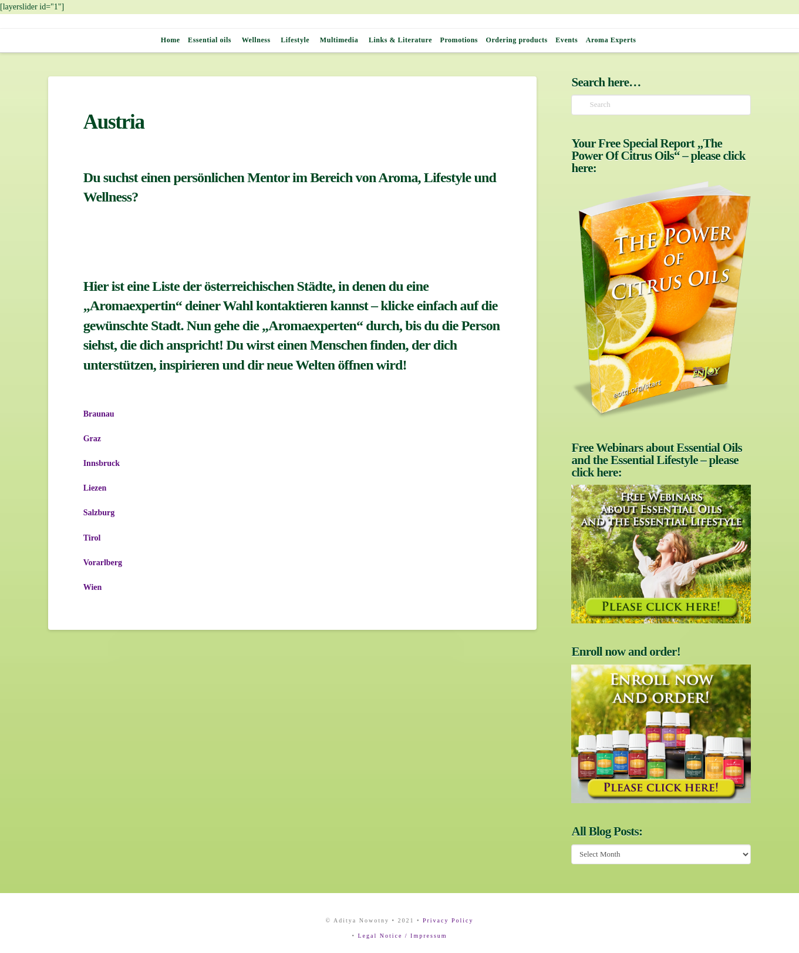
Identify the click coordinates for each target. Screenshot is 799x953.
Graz (92, 438)
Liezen (95, 488)
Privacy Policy (448, 920)
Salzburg (99, 512)
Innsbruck (101, 463)
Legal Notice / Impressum (402, 935)
